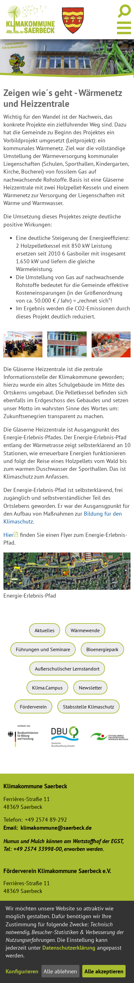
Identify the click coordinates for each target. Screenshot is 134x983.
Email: (10, 827)
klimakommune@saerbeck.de (56, 827)
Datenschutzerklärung (68, 947)
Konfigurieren (22, 971)
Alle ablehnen (60, 971)
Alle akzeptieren (103, 971)
